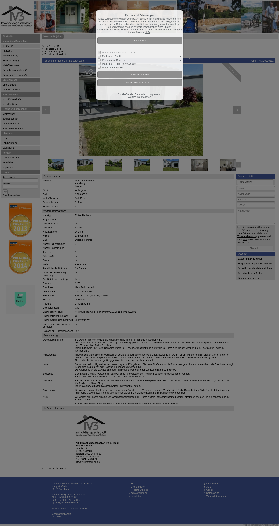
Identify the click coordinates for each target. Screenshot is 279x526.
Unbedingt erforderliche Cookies (118, 52)
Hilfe (147, 32)
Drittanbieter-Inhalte (112, 67)
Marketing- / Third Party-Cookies (119, 63)
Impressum (155, 94)
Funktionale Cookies (112, 56)
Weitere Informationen (139, 97)
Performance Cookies (113, 60)
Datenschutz (141, 94)
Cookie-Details (125, 94)
